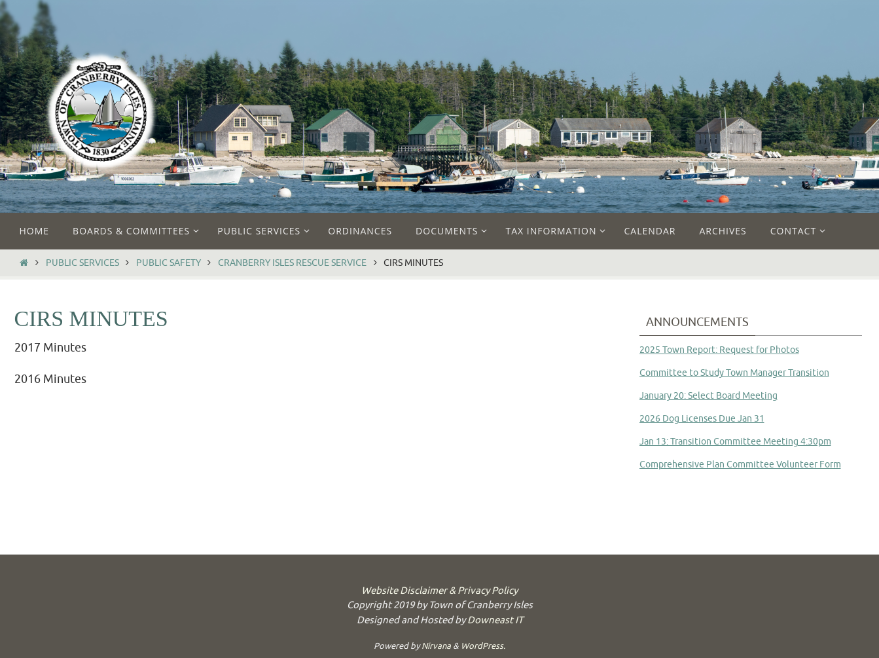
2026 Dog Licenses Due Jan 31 (701, 418)
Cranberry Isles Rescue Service (292, 262)
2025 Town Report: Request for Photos (719, 350)
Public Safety (168, 262)
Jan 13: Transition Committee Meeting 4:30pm (735, 441)
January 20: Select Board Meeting (708, 395)
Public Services (82, 262)
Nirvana (436, 645)
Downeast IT (495, 620)
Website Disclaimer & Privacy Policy (439, 591)
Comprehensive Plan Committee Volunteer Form (740, 464)
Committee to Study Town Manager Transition (734, 372)
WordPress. (483, 645)
